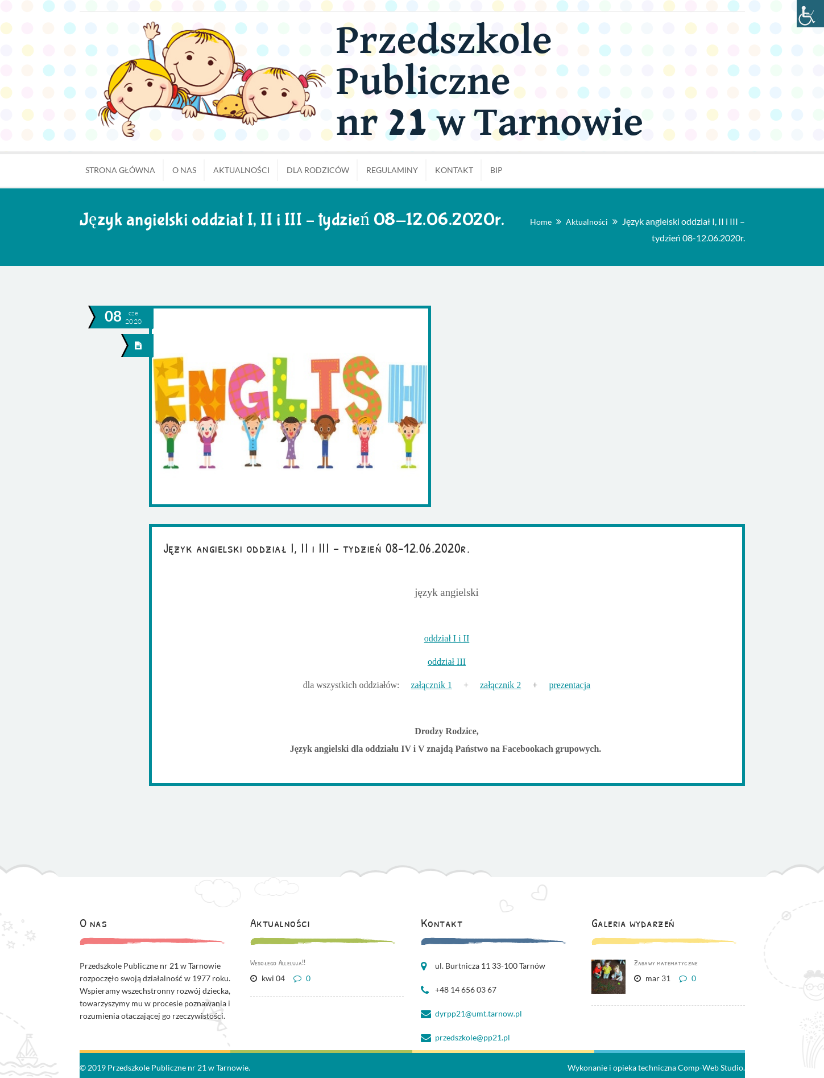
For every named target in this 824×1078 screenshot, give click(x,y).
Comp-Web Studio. (711, 1067)
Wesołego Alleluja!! (278, 962)
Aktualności (587, 222)
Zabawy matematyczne (666, 962)
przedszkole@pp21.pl (472, 1037)
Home (541, 222)
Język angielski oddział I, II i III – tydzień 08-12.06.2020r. (316, 547)
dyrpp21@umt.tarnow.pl (478, 1013)
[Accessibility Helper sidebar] (810, 13)
